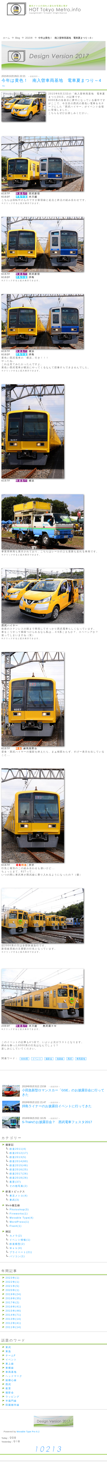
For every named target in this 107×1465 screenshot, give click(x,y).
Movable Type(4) (22, 1218)
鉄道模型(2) (17, 1244)
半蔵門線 (11, 1401)
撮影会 (49, 1058)
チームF (11, 1355)
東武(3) (14, 1200)
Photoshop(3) (19, 1209)
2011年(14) (13, 1327)
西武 (70, 1058)
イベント (36, 1058)
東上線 (10, 1363)
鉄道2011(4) (18, 1149)
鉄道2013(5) (18, 1157)
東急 (8, 1351)
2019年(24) (13, 1294)
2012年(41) (13, 1323)
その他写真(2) (19, 1186)
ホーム (6, 38)
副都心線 (11, 1380)
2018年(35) (13, 1298)
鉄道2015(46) (19, 1165)
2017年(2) (12, 1302)
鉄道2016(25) (19, 1169)
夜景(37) (15, 1182)
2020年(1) (12, 1290)
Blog (17, 38)
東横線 (10, 1368)
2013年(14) (13, 1319)
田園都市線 (12, 1405)
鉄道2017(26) (19, 1173)
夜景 (8, 1388)
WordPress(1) (19, 1222)
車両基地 (80, 1058)
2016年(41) (13, 1306)
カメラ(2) (16, 1235)
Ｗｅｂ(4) (16, 1248)
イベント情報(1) (20, 1240)
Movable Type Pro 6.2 (28, 1431)
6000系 (24, 1058)
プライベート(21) (21, 1252)
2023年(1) (12, 1278)
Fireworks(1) (19, 1213)
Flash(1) (16, 1226)
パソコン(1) (17, 1256)
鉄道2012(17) (19, 1153)
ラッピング (12, 1396)
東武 (8, 1347)
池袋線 (60, 1058)
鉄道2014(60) (19, 1161)
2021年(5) (12, 1286)
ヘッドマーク (14, 1376)
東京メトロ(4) (19, 1195)
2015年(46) (13, 1310)
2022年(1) (12, 1282)
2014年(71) (13, 1315)
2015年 (29, 38)
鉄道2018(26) (19, 1178)
